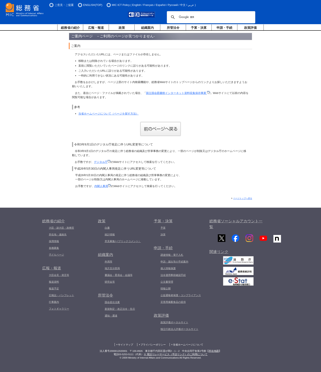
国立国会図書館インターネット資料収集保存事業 (178, 93)
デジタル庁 (102, 162)
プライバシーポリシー (153, 344)
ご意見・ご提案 (64, 5)
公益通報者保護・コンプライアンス (180, 295)
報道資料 (54, 281)
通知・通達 (111, 315)
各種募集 (54, 248)
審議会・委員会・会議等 (118, 275)
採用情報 (54, 241)
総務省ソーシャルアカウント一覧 (235, 224)
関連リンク (218, 254)
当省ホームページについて (188, 344)
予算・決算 (199, 27)
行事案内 (54, 302)
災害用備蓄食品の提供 (173, 302)
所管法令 (173, 27)
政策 (122, 27)
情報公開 (165, 288)
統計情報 (110, 234)
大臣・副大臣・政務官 (61, 227)
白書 (107, 227)
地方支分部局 (112, 268)
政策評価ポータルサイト (174, 322)
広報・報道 (96, 27)
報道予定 (54, 288)
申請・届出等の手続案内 (174, 261)
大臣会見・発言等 (59, 275)
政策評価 (250, 27)
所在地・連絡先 (58, 234)
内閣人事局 (102, 186)
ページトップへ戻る (242, 198)
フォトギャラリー (59, 308)
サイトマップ (125, 344)
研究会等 (110, 281)
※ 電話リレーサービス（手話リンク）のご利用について (175, 354)
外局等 (108, 261)
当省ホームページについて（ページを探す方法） (108, 113)
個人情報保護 (168, 268)
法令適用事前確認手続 (173, 275)
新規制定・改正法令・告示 (120, 308)
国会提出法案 (112, 302)
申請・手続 (224, 27)
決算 (163, 234)
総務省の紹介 (70, 27)
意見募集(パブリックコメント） (123, 241)
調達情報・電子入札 (171, 254)
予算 (163, 227)
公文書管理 (166, 281)
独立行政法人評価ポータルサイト (179, 329)
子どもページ (56, 254)
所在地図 (214, 351)
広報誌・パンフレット (61, 295)
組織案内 (147, 27)
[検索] (210, 17)
